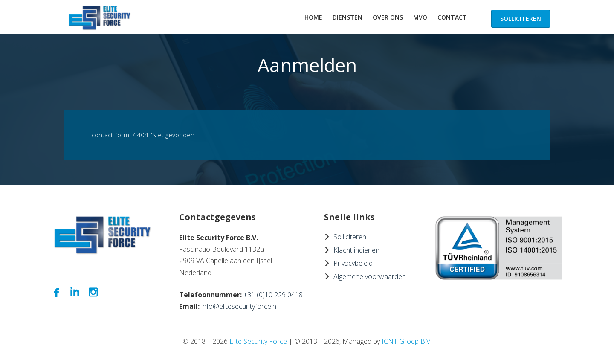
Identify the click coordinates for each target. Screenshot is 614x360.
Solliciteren (520, 19)
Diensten (347, 17)
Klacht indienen (356, 250)
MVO (420, 17)
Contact (452, 17)
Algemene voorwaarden (369, 276)
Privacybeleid (353, 263)
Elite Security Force (258, 341)
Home (313, 17)
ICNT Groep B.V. (407, 341)
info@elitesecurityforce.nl (239, 306)
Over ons (388, 17)
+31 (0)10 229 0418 (273, 294)
